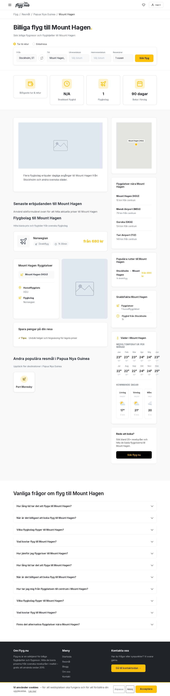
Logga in (153, 4)
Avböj (129, 689)
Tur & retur (23, 44)
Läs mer (32, 691)
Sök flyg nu (134, 455)
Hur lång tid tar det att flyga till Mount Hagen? (44, 506)
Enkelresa (41, 44)
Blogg (65, 667)
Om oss (66, 672)
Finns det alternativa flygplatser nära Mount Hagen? (48, 625)
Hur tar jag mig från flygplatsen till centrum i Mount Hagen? (52, 589)
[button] (136, 145)
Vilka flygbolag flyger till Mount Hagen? (40, 530)
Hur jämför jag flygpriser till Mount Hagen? (42, 554)
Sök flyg (144, 58)
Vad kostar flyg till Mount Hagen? (37, 542)
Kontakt (66, 677)
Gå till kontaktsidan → (128, 668)
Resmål (66, 662)
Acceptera (145, 689)
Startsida (66, 657)
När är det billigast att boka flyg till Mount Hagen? (46, 518)
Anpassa (118, 689)
